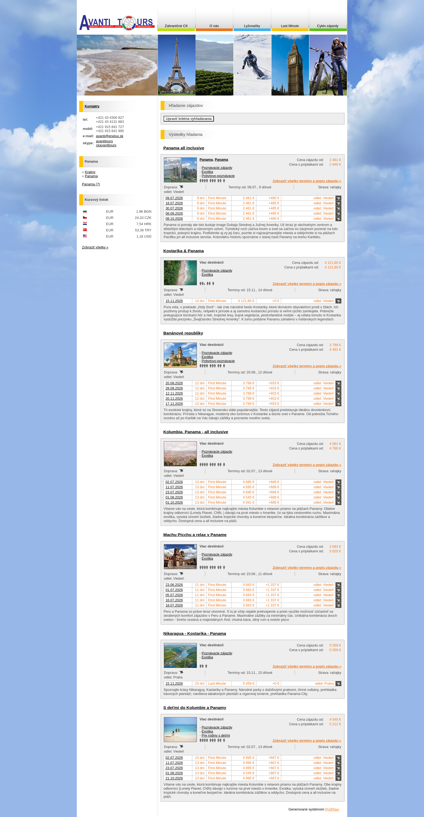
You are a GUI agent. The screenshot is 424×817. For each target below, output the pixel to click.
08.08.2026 (174, 213)
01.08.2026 (174, 497)
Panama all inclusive (183, 148)
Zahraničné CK (176, 26)
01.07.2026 (174, 590)
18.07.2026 (174, 203)
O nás (214, 26)
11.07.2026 (174, 487)
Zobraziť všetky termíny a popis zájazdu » (307, 181)
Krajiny (90, 172)
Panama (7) (91, 184)
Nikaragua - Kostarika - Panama (194, 633)
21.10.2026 (174, 778)
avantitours (104, 141)
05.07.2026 (174, 595)
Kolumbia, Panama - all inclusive (195, 431)
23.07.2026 (174, 492)
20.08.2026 (174, 383)
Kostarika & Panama (183, 250)
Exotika (207, 172)
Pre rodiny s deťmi (216, 735)
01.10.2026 (174, 502)
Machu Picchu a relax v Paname (195, 534)
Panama (206, 160)
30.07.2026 (174, 208)
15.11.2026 (174, 301)
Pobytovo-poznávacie (218, 176)
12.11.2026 (174, 393)
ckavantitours (106, 145)
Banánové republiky (183, 333)
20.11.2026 (174, 398)
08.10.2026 (174, 218)
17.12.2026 (174, 404)
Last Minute (290, 26)
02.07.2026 (174, 482)
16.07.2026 (174, 600)
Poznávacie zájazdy (217, 168)
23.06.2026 (174, 585)
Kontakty (92, 106)
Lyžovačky (252, 26)
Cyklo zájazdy (328, 26)
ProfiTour (332, 809)
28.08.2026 (174, 388)
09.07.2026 (174, 198)
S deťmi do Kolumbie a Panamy (194, 707)
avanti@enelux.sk (109, 136)
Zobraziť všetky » (95, 247)
